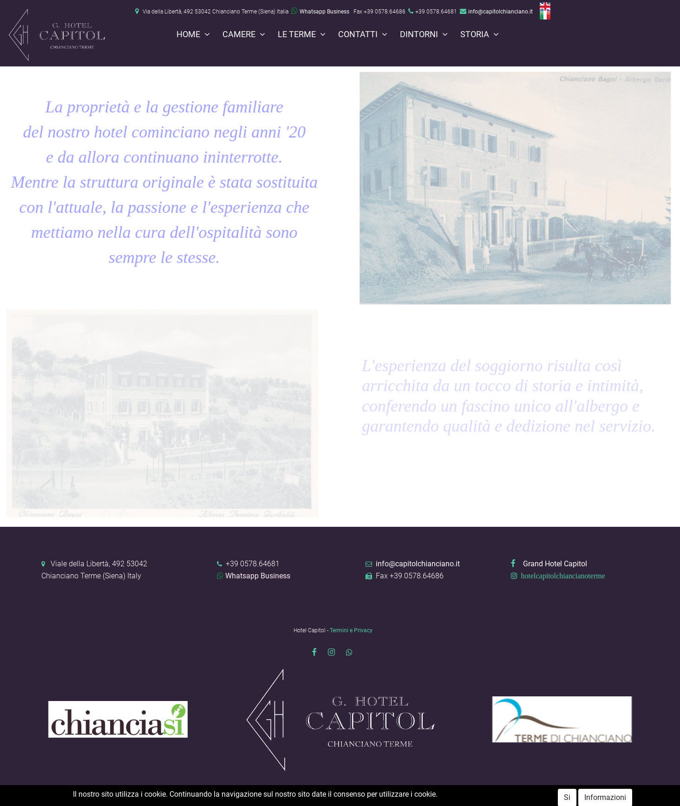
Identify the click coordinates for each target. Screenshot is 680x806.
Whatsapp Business (320, 11)
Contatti (358, 34)
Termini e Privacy (351, 630)
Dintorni (420, 34)
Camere (239, 34)
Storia (475, 34)
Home (189, 34)
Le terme (298, 34)
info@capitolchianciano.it (500, 11)
